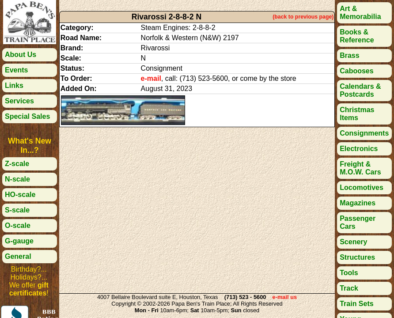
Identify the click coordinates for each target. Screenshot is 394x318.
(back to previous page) (303, 17)
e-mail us (285, 297)
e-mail (151, 78)
